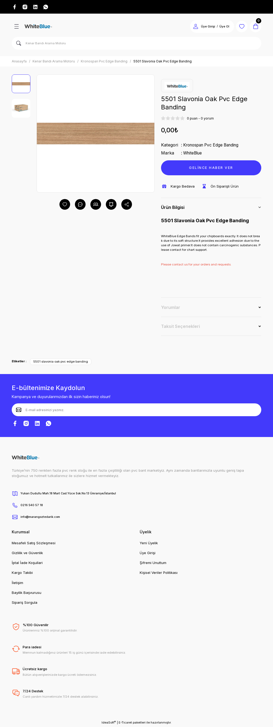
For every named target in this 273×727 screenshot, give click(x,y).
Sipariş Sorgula (24, 603)
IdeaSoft (109, 723)
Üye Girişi (147, 553)
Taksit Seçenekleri (180, 327)
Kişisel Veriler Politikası (159, 573)
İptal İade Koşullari (27, 563)
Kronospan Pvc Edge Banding (213, 145)
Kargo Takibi (22, 573)
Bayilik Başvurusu (26, 593)
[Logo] (38, 27)
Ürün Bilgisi (172, 208)
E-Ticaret (125, 723)
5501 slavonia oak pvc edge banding (60, 362)
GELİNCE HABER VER (211, 168)
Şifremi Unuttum (153, 563)
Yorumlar (170, 308)
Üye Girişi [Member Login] (205, 27)
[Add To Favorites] (64, 205)
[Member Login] (192, 27)
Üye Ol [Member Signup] (221, 27)
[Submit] (19, 410)
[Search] (136, 44)
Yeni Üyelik (149, 543)
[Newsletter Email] (136, 410)
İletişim (17, 583)
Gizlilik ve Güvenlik (27, 553)
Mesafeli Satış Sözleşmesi (33, 543)
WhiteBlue (193, 153)
